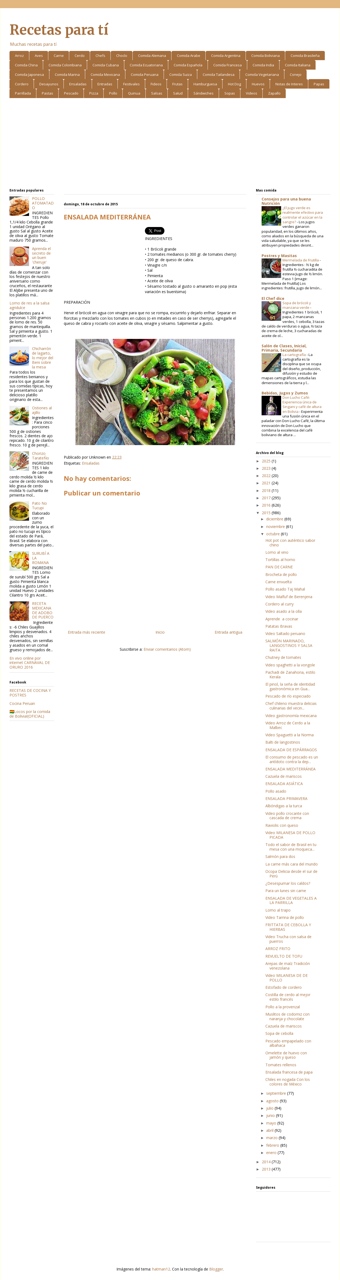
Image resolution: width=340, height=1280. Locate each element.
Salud (178, 93)
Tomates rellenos (280, 1064)
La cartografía (294, 354)
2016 (267, 505)
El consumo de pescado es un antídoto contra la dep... (291, 759)
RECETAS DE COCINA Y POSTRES (30, 693)
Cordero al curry (279, 604)
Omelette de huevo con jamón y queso (286, 1055)
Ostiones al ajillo (42, 410)
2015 (267, 512)
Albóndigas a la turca (283, 805)
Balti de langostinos (282, 742)
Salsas (156, 93)
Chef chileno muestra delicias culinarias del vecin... (291, 706)
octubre (273, 533)
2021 (267, 482)
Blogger (216, 1269)
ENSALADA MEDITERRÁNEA (290, 769)
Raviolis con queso (281, 825)
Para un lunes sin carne (285, 890)
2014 (267, 1161)
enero (272, 1152)
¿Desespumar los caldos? (287, 883)
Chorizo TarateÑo (40, 456)
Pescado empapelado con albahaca (288, 1043)
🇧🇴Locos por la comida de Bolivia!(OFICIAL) (29, 714)
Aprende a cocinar (281, 618)
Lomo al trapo (278, 910)
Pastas (47, 93)
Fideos (156, 84)
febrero (273, 1145)
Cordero (21, 84)
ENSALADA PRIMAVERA (286, 798)
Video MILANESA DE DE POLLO (286, 978)
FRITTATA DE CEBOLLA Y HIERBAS (288, 927)
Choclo (121, 55)
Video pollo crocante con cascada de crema (287, 816)
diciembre (275, 518)
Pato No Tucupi (39, 505)
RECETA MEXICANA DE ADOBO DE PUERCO (42, 610)
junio (271, 1115)
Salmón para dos (280, 856)
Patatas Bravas (278, 626)
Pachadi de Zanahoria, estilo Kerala (290, 674)
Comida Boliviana (265, 55)
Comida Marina (67, 74)
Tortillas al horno (280, 559)
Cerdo (80, 55)
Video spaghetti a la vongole (290, 664)
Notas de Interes (289, 84)
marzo (272, 1137)
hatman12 (161, 1269)
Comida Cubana (106, 65)
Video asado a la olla (283, 611)
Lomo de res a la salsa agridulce (29, 305)
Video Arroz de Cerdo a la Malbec (287, 725)
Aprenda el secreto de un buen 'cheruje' (41, 255)
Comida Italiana (297, 65)
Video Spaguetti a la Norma (289, 734)
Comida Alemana (152, 55)
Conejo (295, 74)
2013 (267, 1169)
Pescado (71, 93)
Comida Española (188, 65)
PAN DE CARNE (279, 566)
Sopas (229, 93)
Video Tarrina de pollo (284, 917)
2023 (267, 468)
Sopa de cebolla (279, 1033)
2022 (267, 475)
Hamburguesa (205, 84)
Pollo (113, 93)
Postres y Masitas (279, 255)
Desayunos (48, 84)
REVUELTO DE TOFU (283, 956)
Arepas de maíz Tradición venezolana (287, 966)
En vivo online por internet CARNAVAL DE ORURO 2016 (29, 663)
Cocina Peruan (22, 703)
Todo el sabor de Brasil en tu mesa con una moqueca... (290, 847)
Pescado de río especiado (288, 696)
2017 (267, 497)
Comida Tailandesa (218, 74)
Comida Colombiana (65, 65)
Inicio (160, 632)
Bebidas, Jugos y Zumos (285, 393)
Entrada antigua (228, 632)
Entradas (104, 84)
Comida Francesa (227, 65)
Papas (319, 84)
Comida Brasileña (305, 55)
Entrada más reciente (86, 632)
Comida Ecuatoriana (146, 65)
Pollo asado (275, 791)
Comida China (26, 65)
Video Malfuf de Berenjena (288, 596)
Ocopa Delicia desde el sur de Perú (291, 874)
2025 (267, 461)
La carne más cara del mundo (291, 864)
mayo (271, 1123)
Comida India (263, 65)
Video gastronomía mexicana (291, 715)
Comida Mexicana (105, 74)
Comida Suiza (180, 74)
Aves (39, 55)
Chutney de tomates (283, 657)
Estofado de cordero (283, 987)
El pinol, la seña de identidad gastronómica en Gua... (290, 686)
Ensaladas (78, 84)
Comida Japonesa (29, 74)
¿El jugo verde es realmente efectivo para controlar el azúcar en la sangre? (302, 214)
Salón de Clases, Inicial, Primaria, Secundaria (284, 348)
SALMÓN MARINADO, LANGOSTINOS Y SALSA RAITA (288, 645)
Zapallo (274, 93)
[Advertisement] (170, 144)
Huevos (258, 84)
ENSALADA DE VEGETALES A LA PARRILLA (291, 900)
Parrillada (23, 93)
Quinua (134, 93)
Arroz (19, 55)
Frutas (177, 84)
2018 (267, 490)
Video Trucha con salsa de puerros (288, 939)
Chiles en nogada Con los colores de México (287, 1082)
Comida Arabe (188, 55)
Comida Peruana (144, 74)
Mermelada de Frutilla (301, 260)
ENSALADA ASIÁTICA (284, 783)
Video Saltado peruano (285, 633)
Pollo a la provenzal (282, 1006)
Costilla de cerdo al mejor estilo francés (287, 997)
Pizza (93, 93)
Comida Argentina (225, 55)
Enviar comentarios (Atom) (167, 649)
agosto (273, 1100)
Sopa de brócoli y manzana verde (296, 305)
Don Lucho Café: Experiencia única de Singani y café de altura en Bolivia (302, 404)
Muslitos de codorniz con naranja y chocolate (287, 1016)
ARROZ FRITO (277, 948)
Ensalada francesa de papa (289, 1072)
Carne (59, 55)
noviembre (276, 526)
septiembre (276, 1093)
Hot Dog (234, 84)
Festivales (131, 84)
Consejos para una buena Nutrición (286, 201)
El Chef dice (273, 298)
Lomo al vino (276, 552)
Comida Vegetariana (262, 74)
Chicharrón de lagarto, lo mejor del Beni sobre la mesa (42, 357)
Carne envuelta (278, 581)
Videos (251, 93)
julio (270, 1108)
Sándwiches (203, 93)
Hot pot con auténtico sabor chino (290, 542)
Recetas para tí (58, 29)
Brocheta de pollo (281, 574)
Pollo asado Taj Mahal (285, 589)
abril (270, 1130)
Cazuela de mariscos (283, 776)
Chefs (100, 55)
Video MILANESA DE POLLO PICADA (290, 835)
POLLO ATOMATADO (43, 203)
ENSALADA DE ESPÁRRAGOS (291, 749)
